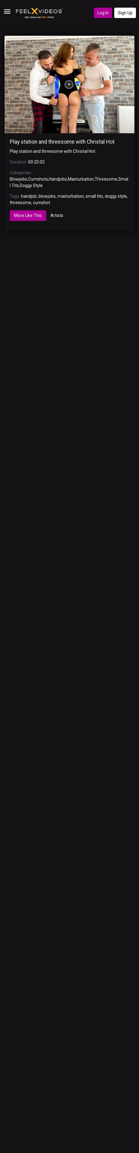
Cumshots (38, 179)
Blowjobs (18, 179)
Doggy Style (31, 185)
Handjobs (58, 179)
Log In (103, 12)
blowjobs (47, 196)
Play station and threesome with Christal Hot (62, 142)
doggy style (116, 196)
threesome (20, 202)
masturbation (70, 196)
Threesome (106, 179)
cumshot (41, 202)
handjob (29, 196)
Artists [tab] (56, 215)
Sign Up (125, 12)
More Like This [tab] (28, 215)
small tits (94, 196)
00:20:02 (36, 162)
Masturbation (81, 179)
